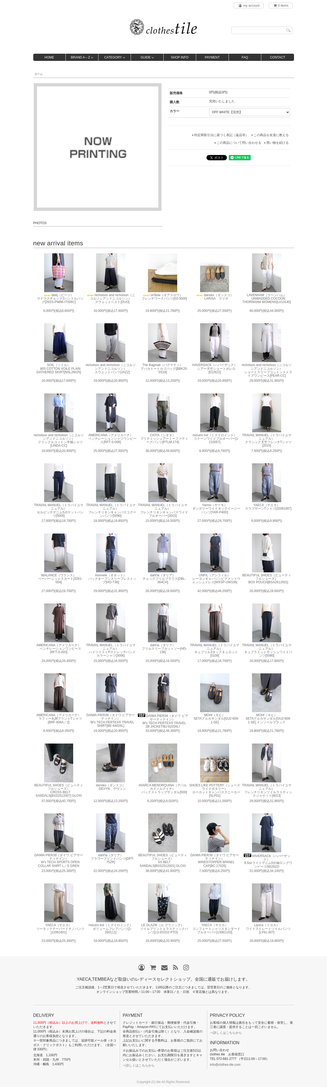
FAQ (245, 57)
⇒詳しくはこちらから (139, 1065)
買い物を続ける (277, 143)
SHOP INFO (179, 57)
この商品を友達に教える (271, 135)
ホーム (39, 74)
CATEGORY (113, 57)
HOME (49, 57)
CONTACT (277, 57)
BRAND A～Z (80, 57)
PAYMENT (212, 57)
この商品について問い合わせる (239, 143)
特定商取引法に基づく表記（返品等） (221, 135)
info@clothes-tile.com (225, 1065)
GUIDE (145, 57)
